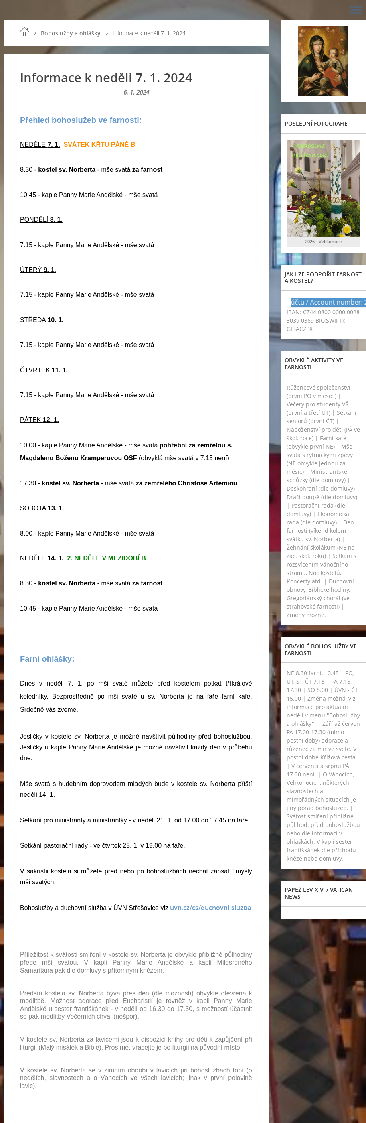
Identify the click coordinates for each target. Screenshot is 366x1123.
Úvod (24, 32)
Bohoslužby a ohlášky (71, 33)
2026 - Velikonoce (323, 241)
